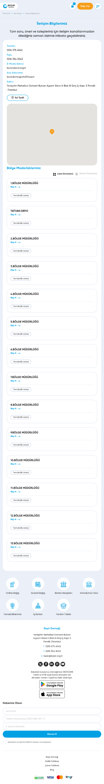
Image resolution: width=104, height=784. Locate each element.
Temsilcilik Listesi (21, 195)
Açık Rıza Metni (25, 742)
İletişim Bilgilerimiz (32, 13)
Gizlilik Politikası (52, 761)
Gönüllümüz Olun (89, 586)
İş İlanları (38, 607)
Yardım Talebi (63, 607)
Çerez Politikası (52, 765)
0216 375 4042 (14, 50)
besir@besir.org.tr (16, 68)
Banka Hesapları (63, 586)
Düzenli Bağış (38, 586)
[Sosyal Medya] (40, 664)
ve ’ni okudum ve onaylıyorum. (29, 742)
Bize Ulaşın (18, 13)
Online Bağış (12, 586)
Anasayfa (6, 13)
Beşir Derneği (52, 628)
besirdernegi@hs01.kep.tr (20, 77)
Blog (52, 769)
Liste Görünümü (65, 174)
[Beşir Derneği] (9, 6)
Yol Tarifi (19, 98)
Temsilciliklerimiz (12, 607)
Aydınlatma (12, 742)
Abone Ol (52, 734)
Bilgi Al (13, 187)
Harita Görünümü (88, 174)
